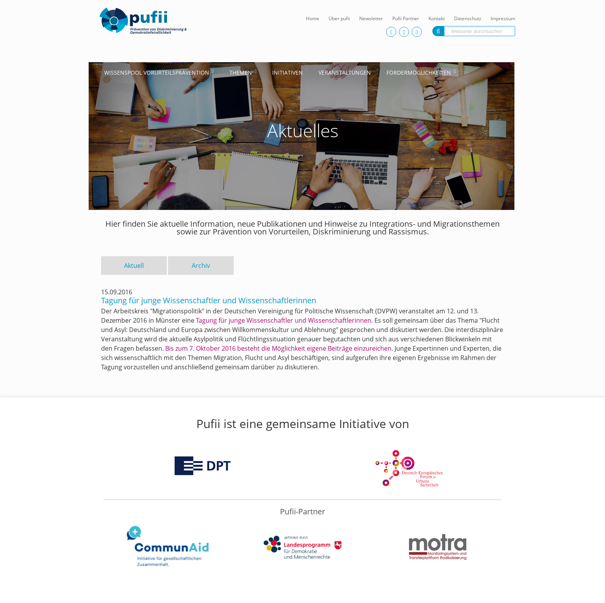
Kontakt (436, 18)
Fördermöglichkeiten (418, 72)
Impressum (503, 18)
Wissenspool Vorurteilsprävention (156, 72)
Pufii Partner (405, 18)
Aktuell (134, 265)
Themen (240, 72)
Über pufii (339, 18)
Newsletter (371, 18)
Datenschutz (467, 18)
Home (312, 18)
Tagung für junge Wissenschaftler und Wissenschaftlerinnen (283, 320)
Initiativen (287, 72)
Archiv (201, 265)
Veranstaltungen (344, 72)
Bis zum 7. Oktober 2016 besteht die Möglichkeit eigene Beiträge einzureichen (278, 348)
